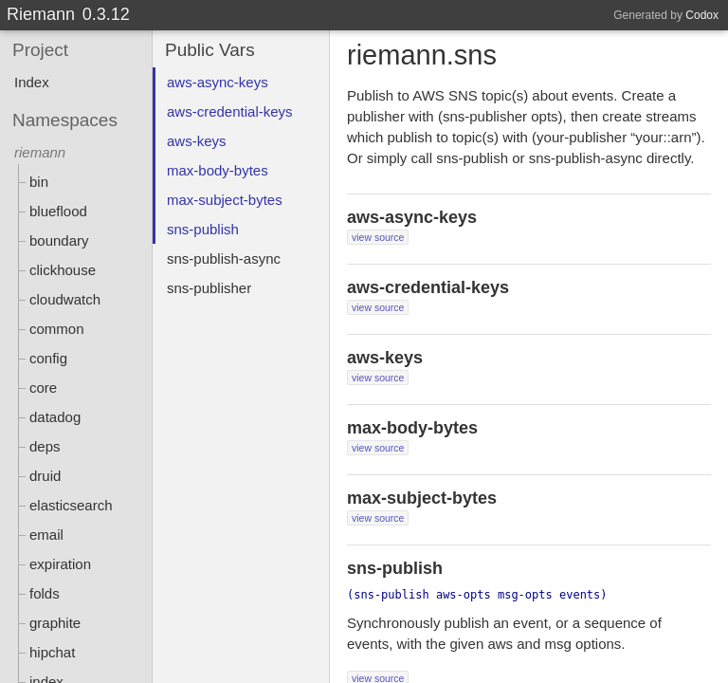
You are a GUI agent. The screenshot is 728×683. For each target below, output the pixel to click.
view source (378, 237)
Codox (702, 15)
